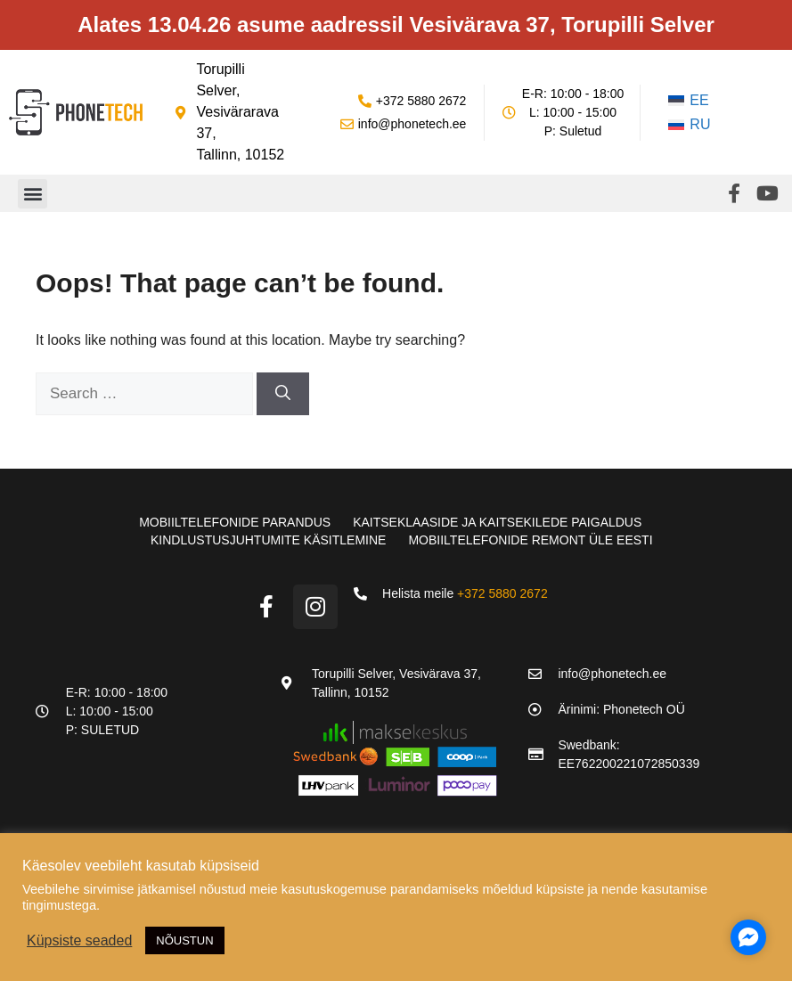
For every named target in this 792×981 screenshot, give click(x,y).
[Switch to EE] (689, 100)
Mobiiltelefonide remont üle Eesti (530, 540)
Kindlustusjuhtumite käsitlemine (268, 540)
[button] (32, 193)
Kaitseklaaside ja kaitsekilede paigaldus (497, 522)
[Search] (283, 393)
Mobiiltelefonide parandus (235, 522)
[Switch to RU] (689, 125)
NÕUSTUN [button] (184, 940)
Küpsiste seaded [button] (79, 940)
